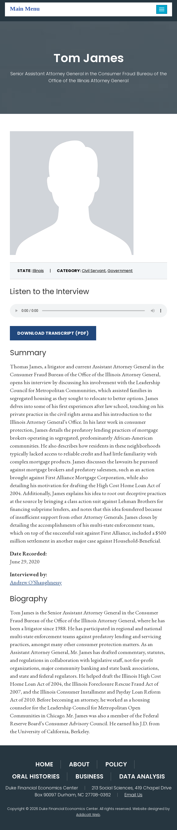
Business (89, 776)
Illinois (38, 271)
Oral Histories (36, 776)
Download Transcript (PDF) (53, 333)
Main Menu (25, 8)
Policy (116, 764)
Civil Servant (94, 271)
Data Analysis (142, 776)
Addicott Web (88, 814)
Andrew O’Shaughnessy (36, 582)
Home (44, 764)
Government (120, 271)
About (79, 764)
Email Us (133, 795)
